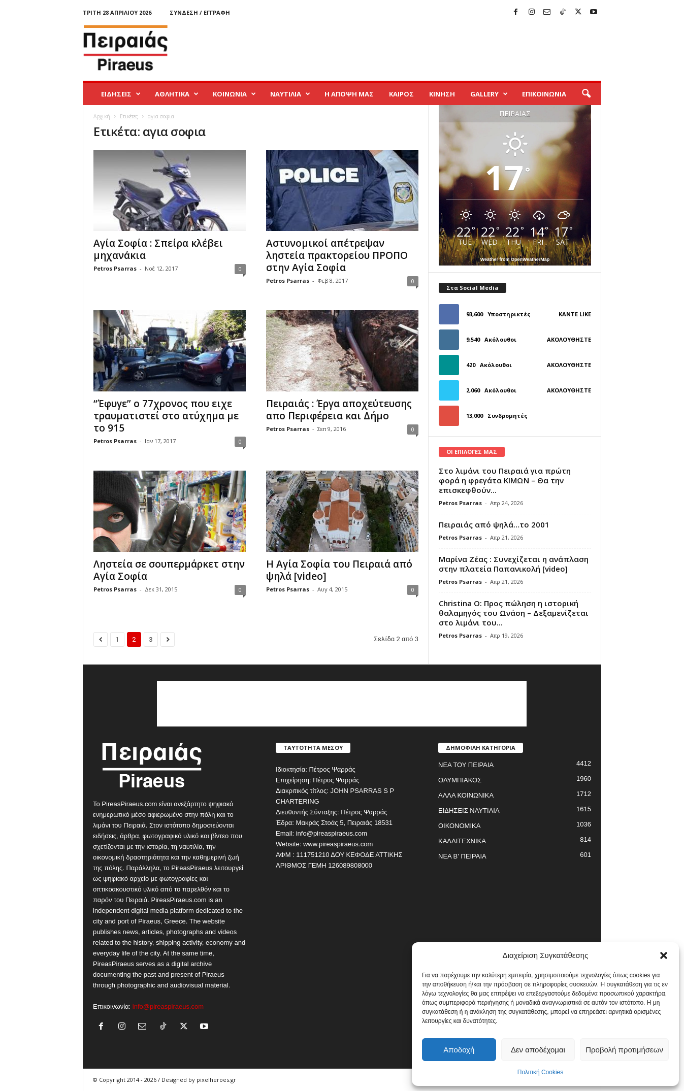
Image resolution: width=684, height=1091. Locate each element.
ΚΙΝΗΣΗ (442, 93)
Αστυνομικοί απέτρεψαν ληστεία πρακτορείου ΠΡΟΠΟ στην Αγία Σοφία (337, 255)
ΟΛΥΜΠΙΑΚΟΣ (459, 780)
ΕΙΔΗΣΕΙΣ (121, 94)
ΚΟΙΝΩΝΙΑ (234, 94)
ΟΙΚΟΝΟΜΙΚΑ (459, 826)
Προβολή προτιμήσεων (624, 1049)
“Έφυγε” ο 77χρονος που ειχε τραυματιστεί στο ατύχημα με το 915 (166, 416)
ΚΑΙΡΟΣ (401, 93)
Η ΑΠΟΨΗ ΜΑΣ (349, 93)
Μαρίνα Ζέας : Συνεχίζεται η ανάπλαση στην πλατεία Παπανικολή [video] (514, 564)
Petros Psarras (115, 268)
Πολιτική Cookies (540, 1072)
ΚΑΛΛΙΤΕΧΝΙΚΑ (462, 841)
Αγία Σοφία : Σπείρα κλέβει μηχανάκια (158, 249)
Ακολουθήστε (569, 339)
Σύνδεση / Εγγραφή (200, 12)
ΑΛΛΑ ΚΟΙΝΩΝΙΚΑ (466, 795)
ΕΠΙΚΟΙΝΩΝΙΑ (544, 93)
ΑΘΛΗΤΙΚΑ (177, 94)
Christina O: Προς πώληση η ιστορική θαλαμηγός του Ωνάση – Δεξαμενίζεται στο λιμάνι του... (514, 612)
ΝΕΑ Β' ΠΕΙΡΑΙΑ (462, 856)
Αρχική (101, 116)
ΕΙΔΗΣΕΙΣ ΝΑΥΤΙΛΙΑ (469, 810)
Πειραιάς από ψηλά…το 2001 (494, 524)
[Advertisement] (416, 48)
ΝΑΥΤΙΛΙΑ (290, 94)
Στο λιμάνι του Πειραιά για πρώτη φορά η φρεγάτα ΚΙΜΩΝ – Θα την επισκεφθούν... (505, 480)
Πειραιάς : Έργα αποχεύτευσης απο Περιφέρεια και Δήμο (339, 409)
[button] (664, 955)
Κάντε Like (575, 314)
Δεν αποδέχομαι (538, 1049)
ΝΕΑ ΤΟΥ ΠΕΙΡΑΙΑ (466, 765)
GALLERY (489, 94)
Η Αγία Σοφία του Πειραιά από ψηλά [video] (339, 570)
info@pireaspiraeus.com (168, 1006)
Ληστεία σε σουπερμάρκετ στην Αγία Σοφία (169, 570)
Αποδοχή (458, 1049)
